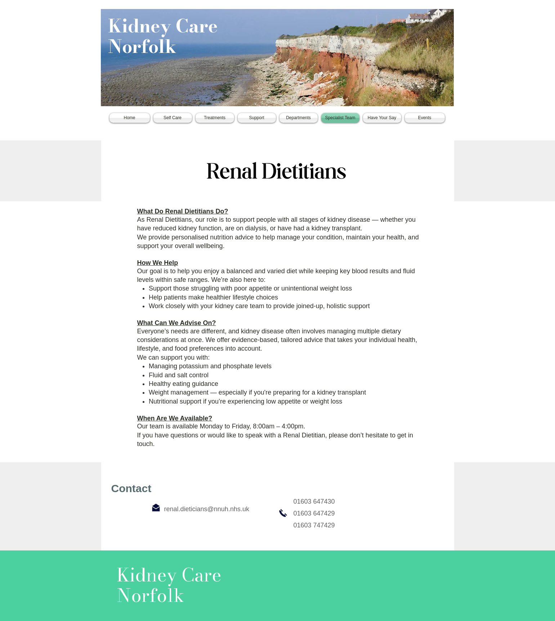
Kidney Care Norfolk (163, 36)
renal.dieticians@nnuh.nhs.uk (206, 509)
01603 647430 (314, 501)
